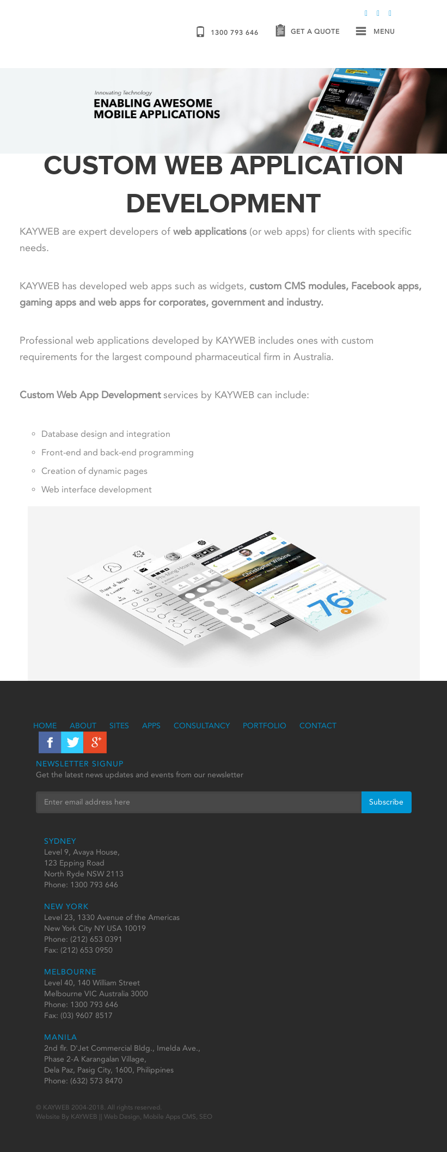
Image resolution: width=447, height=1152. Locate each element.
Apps (151, 725)
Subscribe (386, 802)
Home (45, 725)
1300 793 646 (227, 31)
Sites (119, 725)
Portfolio (264, 725)
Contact (317, 725)
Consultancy (202, 725)
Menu (375, 31)
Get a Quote (307, 31)
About (83, 725)
